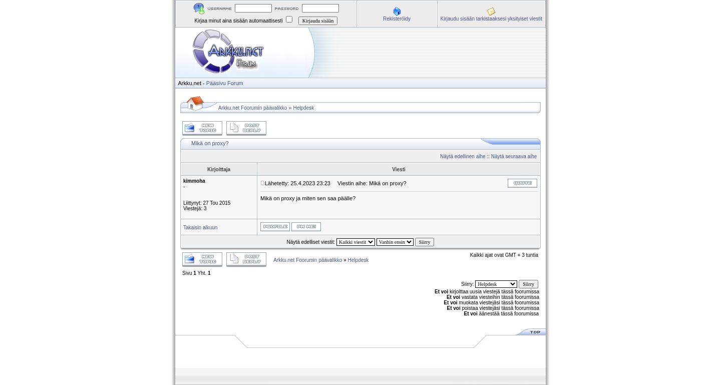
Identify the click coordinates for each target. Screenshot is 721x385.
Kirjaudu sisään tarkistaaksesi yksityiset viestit (491, 19)
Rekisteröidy (397, 19)
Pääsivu (216, 83)
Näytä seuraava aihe (514, 156)
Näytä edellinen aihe (463, 156)
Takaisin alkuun (200, 227)
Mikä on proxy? (210, 143)
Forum (235, 83)
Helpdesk (303, 108)
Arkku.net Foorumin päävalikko (252, 108)
